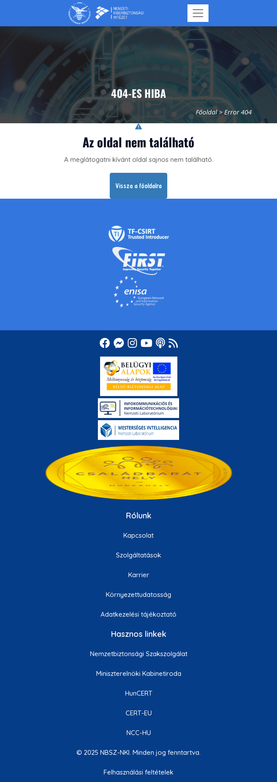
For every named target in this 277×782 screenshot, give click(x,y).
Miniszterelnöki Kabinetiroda (138, 673)
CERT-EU (139, 713)
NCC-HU (138, 732)
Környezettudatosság (138, 594)
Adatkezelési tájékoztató (138, 614)
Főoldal (206, 111)
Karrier (138, 575)
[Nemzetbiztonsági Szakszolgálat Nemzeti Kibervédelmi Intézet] (106, 13)
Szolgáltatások (138, 555)
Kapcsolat (138, 535)
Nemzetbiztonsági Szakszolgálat (138, 654)
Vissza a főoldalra (138, 185)
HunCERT (138, 693)
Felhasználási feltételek (138, 772)
